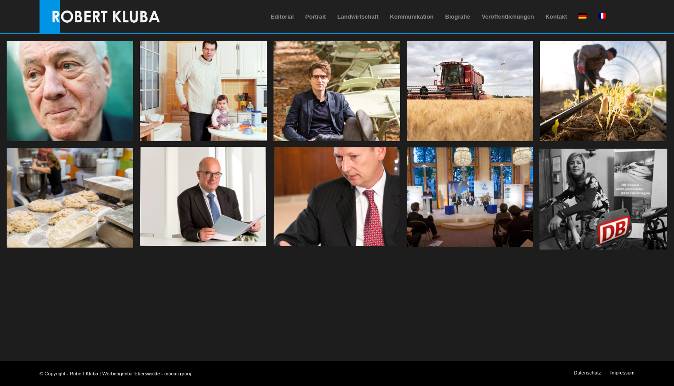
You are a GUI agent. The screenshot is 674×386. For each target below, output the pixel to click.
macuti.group (178, 373)
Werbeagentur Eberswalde (131, 373)
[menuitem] (282, 16)
